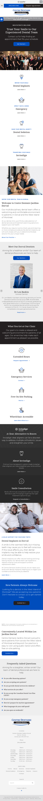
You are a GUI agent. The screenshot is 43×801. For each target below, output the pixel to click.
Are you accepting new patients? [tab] (15, 682)
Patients (28, 771)
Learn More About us (21, 420)
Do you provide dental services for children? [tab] (19, 686)
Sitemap (32, 798)
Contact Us (21, 603)
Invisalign (21, 155)
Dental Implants (21, 85)
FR (2, 6)
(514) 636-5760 (14, 6)
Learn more (21, 159)
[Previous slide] (1, 290)
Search (27, 798)
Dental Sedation (21, 132)
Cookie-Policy (14, 798)
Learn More (20, 89)
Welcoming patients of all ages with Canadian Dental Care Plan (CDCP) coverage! (21, 18)
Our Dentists (21, 258)
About (15, 768)
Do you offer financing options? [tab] (15, 678)
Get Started (21, 44)
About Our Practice (8, 237)
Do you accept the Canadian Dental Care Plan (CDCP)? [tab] (19, 694)
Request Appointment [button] (33, 6)
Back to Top (38, 798)
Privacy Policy (6, 798)
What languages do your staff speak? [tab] (17, 706)
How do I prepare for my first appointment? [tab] (19, 703)
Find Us (21, 400)
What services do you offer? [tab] (13, 690)
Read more (20, 316)
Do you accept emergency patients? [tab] (16, 699)
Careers (35, 771)
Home (10, 768)
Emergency (21, 108)
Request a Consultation (21, 499)
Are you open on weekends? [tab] (13, 710)
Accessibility (22, 798)
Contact (21, 380)
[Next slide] (41, 290)
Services (21, 768)
